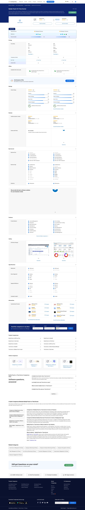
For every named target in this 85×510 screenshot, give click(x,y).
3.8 (48, 102)
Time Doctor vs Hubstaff (13, 346)
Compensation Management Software (61, 451)
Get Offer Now (70, 80)
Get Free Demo (42, 23)
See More (54, 394)
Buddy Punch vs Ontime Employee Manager (67, 366)
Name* (34, 326)
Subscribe (72, 502)
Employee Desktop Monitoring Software (47, 447)
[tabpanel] (38, 71)
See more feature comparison (42, 236)
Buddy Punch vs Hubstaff (48, 338)
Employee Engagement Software (15, 454)
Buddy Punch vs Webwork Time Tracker (51, 365)
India (67, 1)
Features (29, 93)
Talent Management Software (15, 451)
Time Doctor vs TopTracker (49, 349)
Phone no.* (58, 326)
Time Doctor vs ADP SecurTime (49, 343)
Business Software (11, 5)
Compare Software (27, 5)
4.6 (73, 102)
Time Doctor (64, 18)
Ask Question (39, 1)
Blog (44, 1)
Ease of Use (30, 99)
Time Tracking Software (19, 5)
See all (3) (38, 260)
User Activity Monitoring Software (29, 451)
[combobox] (58, 328)
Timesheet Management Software (44, 451)
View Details (31, 54)
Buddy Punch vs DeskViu (13, 343)
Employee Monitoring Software (32, 447)
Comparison (72, 12)
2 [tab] (38, 73)
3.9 (48, 93)
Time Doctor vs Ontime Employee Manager (51, 346)
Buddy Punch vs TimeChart (34, 365)
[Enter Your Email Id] (62, 503)
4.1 (48, 96)
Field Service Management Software (16, 447)
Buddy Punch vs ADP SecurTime (14, 338)
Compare (34, 1)
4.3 (73, 93)
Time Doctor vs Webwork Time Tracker (16, 349)
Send (71, 328)
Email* (45, 326)
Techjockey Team (33, 440)
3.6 (48, 99)
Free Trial (38, 60)
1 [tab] (38, 73)
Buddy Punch (41, 18)
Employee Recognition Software (64, 447)
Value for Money (31, 96)
